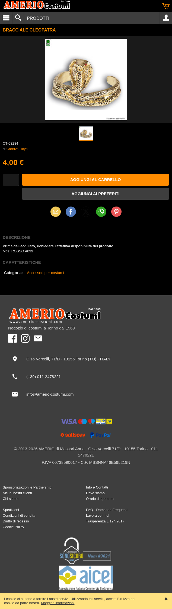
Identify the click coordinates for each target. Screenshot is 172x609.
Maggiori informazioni (58, 603)
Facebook (71, 212)
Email (55, 212)
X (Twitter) (86, 214)
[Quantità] (11, 180)
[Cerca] (18, 18)
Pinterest (116, 212)
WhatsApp (101, 212)
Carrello (166, 6)
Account (166, 18)
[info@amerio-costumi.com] (86, 394)
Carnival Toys (17, 149)
